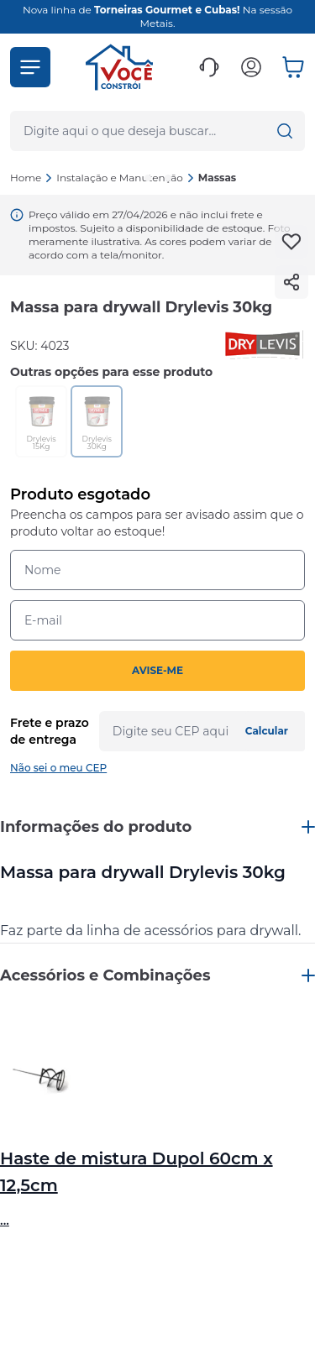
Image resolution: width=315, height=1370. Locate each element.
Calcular (266, 730)
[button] (30, 67)
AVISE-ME (157, 670)
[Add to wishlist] (291, 242)
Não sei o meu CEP (58, 767)
